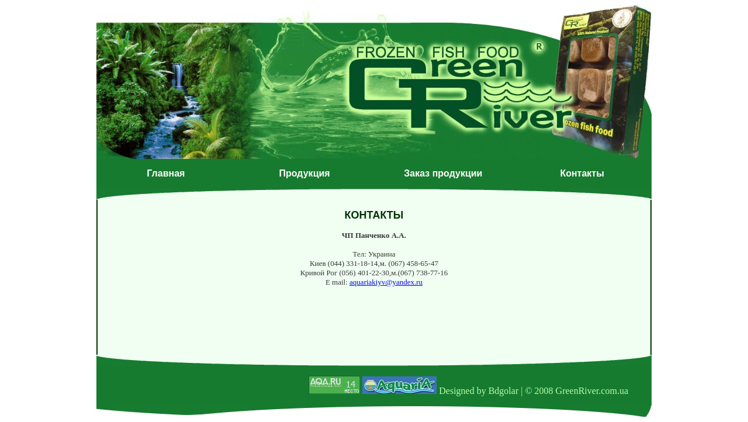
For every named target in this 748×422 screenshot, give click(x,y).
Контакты (582, 173)
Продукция (304, 173)
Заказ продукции (443, 173)
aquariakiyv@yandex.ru (386, 282)
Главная (166, 173)
